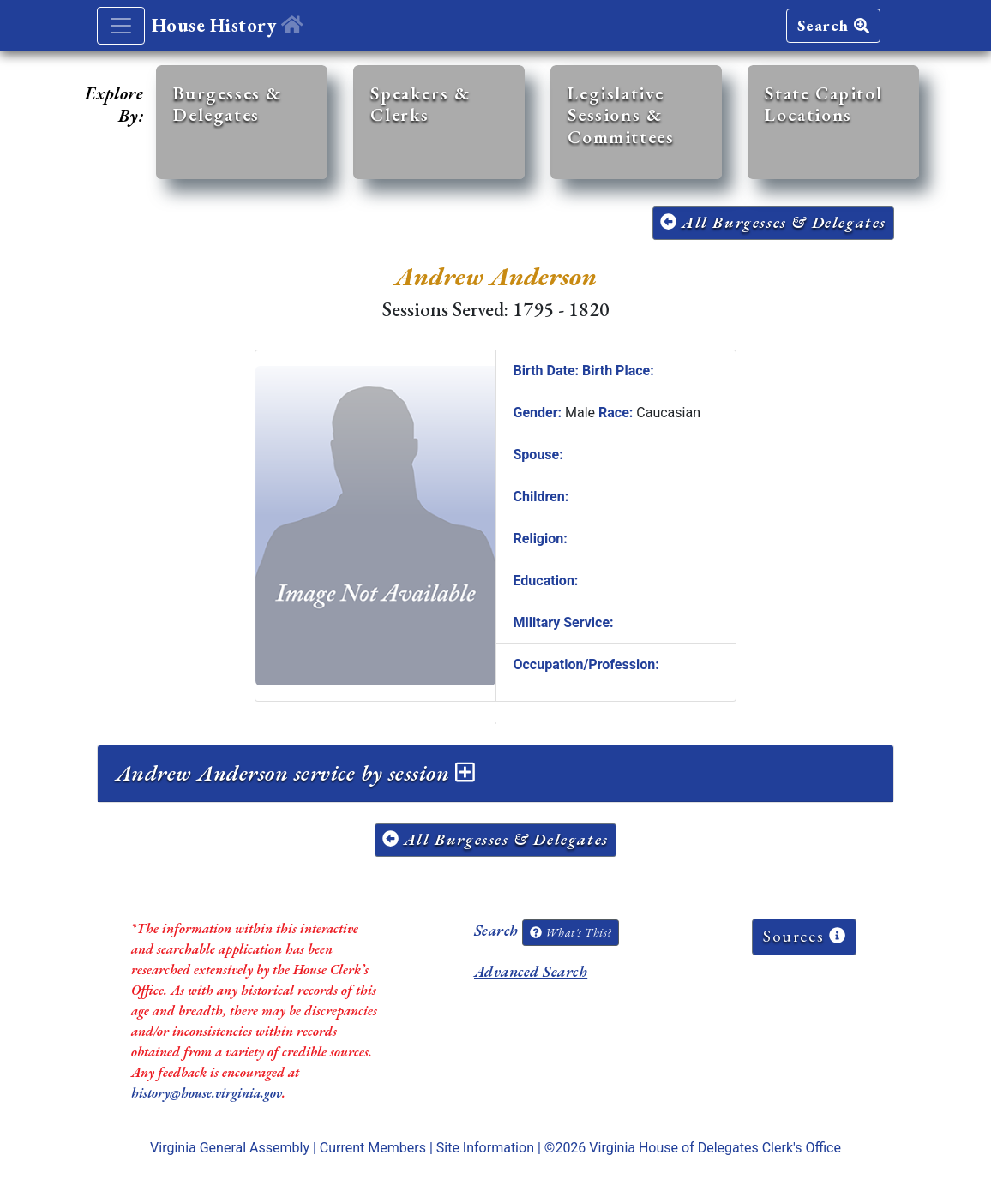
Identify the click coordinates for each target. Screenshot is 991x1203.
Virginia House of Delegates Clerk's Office (715, 1148)
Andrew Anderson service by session (295, 772)
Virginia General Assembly (229, 1148)
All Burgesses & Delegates (773, 222)
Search (833, 25)
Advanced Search (530, 971)
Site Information (485, 1148)
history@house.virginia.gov (206, 1093)
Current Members (373, 1148)
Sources (804, 936)
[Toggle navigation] (121, 26)
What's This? (570, 932)
